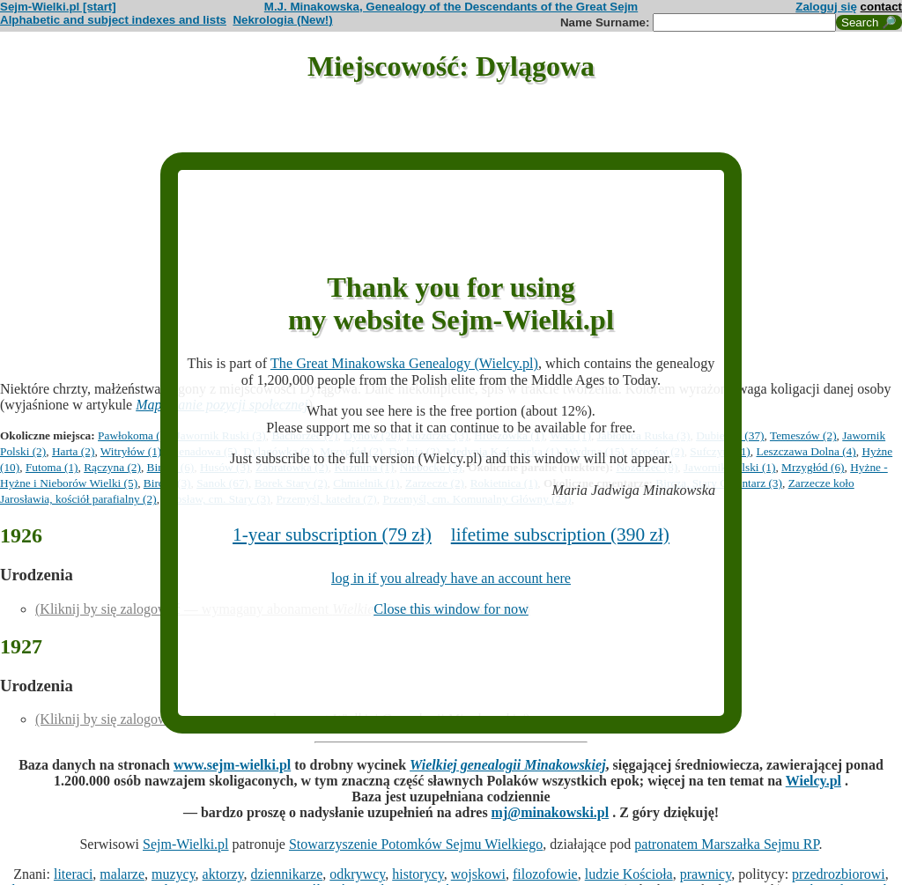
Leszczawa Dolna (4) (805, 451)
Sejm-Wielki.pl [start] (58, 6)
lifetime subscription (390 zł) (560, 534)
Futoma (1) (52, 467)
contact (881, 6)
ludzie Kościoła (629, 874)
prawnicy (706, 874)
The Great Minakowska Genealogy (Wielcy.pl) (404, 364)
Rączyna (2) (112, 467)
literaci (73, 874)
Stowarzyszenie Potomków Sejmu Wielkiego (416, 844)
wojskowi (478, 874)
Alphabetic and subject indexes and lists (113, 19)
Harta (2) (73, 451)
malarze (122, 874)
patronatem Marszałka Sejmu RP (726, 844)
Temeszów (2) (803, 435)
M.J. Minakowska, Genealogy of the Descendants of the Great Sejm (451, 6)
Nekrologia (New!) (282, 19)
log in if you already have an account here (451, 578)
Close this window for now (451, 609)
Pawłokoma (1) (134, 435)
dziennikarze (287, 874)
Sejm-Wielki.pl (186, 844)
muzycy (174, 874)
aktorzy (223, 874)
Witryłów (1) (130, 451)
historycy (418, 874)
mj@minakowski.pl (551, 812)
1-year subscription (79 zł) (332, 534)
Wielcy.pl (813, 780)
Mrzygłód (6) (812, 467)
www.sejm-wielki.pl (232, 764)
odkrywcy (357, 874)
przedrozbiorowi (838, 874)
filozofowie (545, 874)
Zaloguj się (826, 6)
